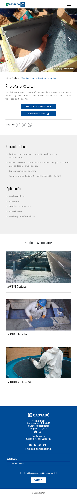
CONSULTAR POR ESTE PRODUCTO (38, 106)
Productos (16, 78)
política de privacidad (48, 473)
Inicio (7, 78)
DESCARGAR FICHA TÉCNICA (38, 113)
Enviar (38, 480)
